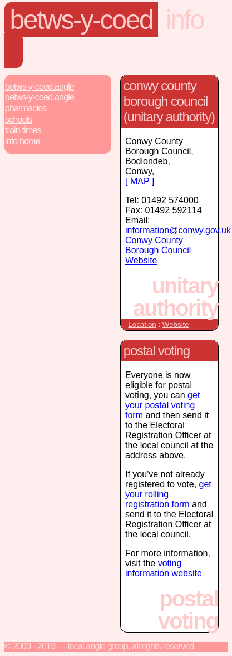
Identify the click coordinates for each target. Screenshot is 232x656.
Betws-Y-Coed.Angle (39, 86)
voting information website (163, 568)
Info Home (22, 141)
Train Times (23, 130)
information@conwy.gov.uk (178, 230)
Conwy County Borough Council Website (158, 250)
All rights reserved (163, 646)
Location (142, 324)
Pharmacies (26, 108)
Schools (18, 119)
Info (185, 20)
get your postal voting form (162, 405)
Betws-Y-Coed (81, 20)
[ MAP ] (139, 181)
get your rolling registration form (168, 494)
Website (175, 324)
